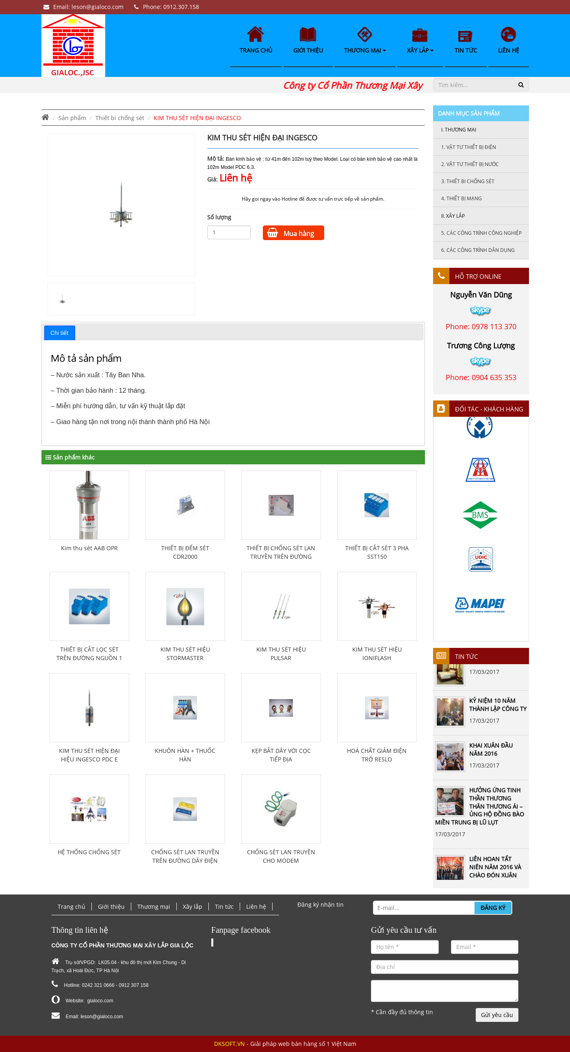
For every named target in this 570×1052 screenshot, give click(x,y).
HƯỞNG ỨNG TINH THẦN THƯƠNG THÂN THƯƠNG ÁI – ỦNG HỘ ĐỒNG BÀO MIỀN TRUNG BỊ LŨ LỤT (479, 808)
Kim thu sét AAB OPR (89, 548)
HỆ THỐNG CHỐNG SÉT (89, 852)
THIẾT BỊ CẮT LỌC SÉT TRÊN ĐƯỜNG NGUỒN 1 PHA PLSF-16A (89, 657)
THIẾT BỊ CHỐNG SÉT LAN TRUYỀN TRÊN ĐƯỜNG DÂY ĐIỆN (281, 556)
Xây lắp (420, 41)
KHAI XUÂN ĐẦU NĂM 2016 (491, 752)
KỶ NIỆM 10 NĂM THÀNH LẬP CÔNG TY (498, 707)
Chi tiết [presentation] (59, 333)
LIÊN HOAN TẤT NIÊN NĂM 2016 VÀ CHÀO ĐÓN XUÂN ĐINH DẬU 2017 (495, 873)
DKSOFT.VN (229, 1044)
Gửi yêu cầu (497, 1015)
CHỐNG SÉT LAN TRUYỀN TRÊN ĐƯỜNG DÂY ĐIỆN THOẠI (185, 860)
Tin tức (466, 42)
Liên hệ (508, 40)
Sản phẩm (72, 118)
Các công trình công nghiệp (481, 233)
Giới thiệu (308, 40)
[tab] (59, 333)
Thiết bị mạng (461, 198)
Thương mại (365, 40)
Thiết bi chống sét (119, 118)
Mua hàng (290, 232)
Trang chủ (256, 40)
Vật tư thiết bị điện (468, 147)
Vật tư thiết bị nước (470, 164)
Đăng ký (493, 908)
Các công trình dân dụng (478, 250)
